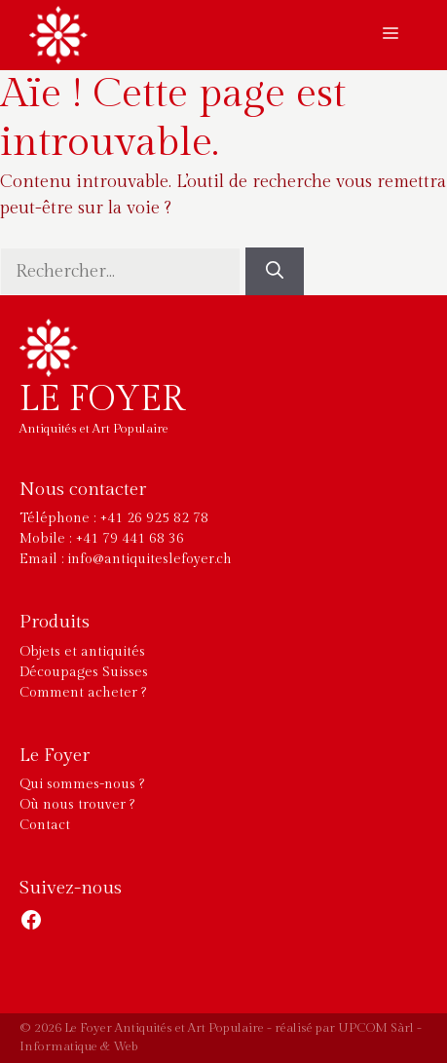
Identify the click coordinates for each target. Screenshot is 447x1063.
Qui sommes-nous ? (81, 784)
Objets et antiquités (82, 652)
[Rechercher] (274, 271)
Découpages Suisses (83, 672)
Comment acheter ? (82, 693)
